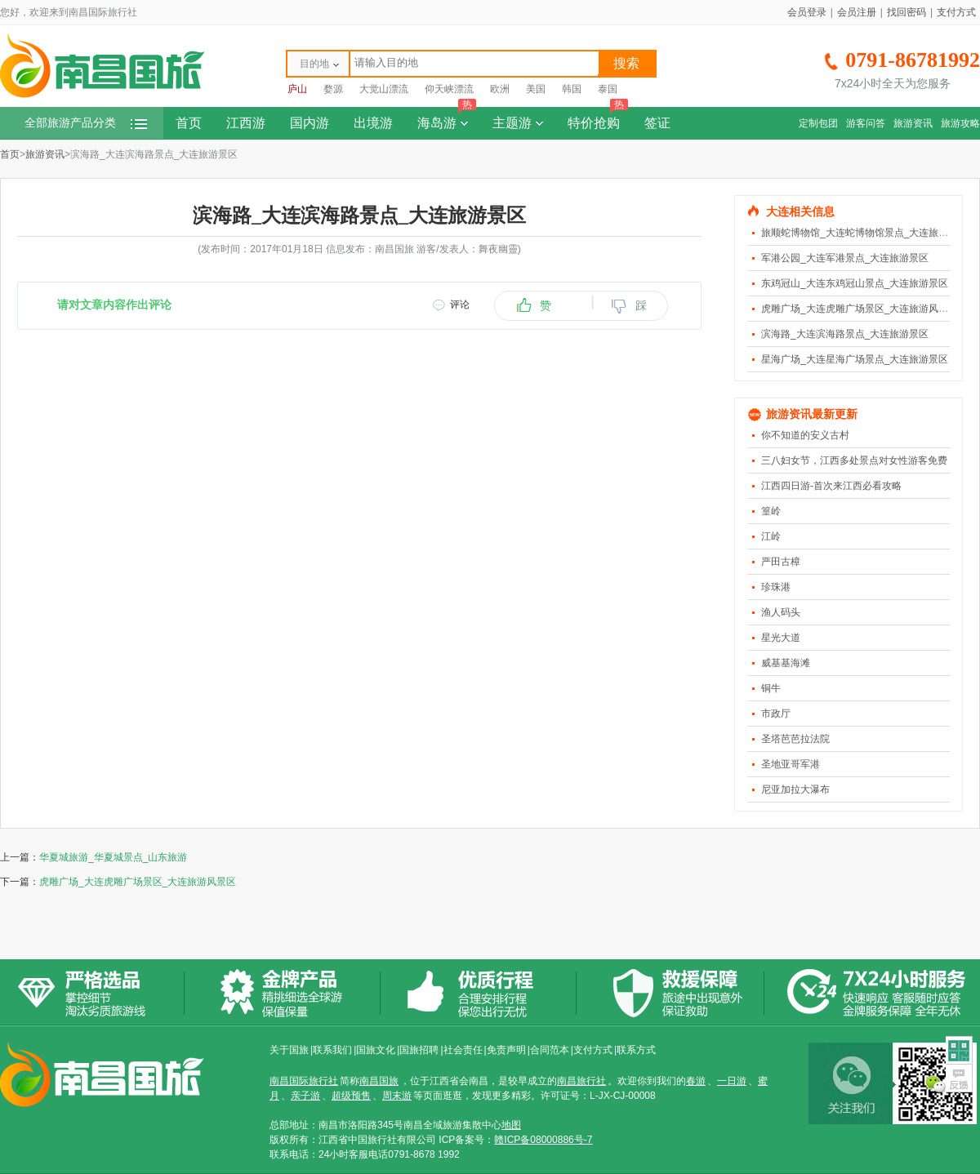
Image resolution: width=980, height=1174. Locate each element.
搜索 (626, 63)
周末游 (397, 1095)
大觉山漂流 (383, 89)
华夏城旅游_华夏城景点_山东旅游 (113, 857)
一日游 (731, 1081)
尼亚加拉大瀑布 (795, 789)
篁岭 (771, 511)
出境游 (373, 123)
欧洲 (500, 89)
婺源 (333, 89)
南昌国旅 (379, 1081)
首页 (189, 123)
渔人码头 (780, 612)
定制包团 (818, 123)
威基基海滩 (785, 663)
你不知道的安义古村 (805, 435)
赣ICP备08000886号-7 (543, 1139)
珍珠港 (776, 587)
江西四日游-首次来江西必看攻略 (831, 485)
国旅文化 (375, 1050)
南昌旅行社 (581, 1081)
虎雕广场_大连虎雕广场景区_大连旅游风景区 (859, 308)
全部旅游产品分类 (85, 123)
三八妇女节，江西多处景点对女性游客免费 (854, 460)
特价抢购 (598, 118)
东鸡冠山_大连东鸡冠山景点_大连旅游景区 (854, 283)
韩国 (571, 89)
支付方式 (956, 12)
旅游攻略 (960, 123)
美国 (536, 89)
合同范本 (549, 1050)
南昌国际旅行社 (304, 1081)
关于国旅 (289, 1050)
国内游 (309, 123)
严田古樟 (780, 561)
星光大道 (780, 637)
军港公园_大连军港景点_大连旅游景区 (845, 258)
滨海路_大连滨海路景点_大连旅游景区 (845, 334)
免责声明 (506, 1050)
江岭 (771, 536)
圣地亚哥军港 (790, 764)
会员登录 (806, 12)
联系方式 (636, 1050)
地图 (511, 1125)
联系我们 (332, 1050)
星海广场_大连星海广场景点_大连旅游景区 (854, 359)
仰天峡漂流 (449, 89)
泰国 (607, 89)
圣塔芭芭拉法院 (795, 739)
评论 (460, 304)
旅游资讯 (913, 123)
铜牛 (771, 688)
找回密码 (906, 12)
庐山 (297, 89)
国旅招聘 (419, 1050)
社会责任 (463, 1050)
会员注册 (856, 12)
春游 (696, 1081)
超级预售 (351, 1095)
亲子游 (305, 1095)
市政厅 (776, 713)
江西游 (245, 123)
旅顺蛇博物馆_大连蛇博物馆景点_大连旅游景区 (864, 232)
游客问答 (865, 123)
